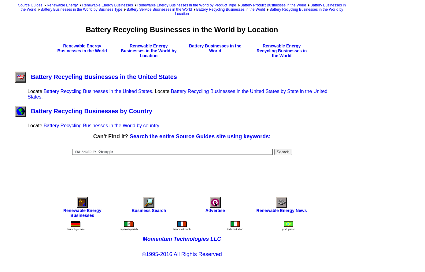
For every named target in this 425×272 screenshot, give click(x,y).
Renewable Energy (62, 5)
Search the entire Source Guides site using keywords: (200, 136)
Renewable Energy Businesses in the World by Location (149, 50)
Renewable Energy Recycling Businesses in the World (282, 50)
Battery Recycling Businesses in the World (230, 9)
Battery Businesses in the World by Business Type (81, 9)
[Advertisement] (182, 172)
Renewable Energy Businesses (107, 5)
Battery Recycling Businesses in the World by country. (101, 125)
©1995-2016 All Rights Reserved (182, 254)
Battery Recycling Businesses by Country (83, 111)
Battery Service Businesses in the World (159, 9)
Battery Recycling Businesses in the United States (96, 76)
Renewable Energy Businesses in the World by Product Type (186, 5)
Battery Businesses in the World (215, 48)
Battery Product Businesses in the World (273, 5)
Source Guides (30, 5)
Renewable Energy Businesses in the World (82, 48)
